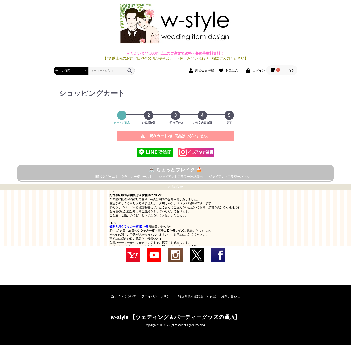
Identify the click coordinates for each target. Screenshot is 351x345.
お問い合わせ (230, 296)
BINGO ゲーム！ (106, 176)
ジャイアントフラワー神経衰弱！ (182, 176)
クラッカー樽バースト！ (138, 176)
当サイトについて (123, 296)
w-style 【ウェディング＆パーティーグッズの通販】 (175, 317)
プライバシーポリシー (157, 296)
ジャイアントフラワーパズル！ (231, 176)
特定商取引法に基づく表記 (197, 296)
